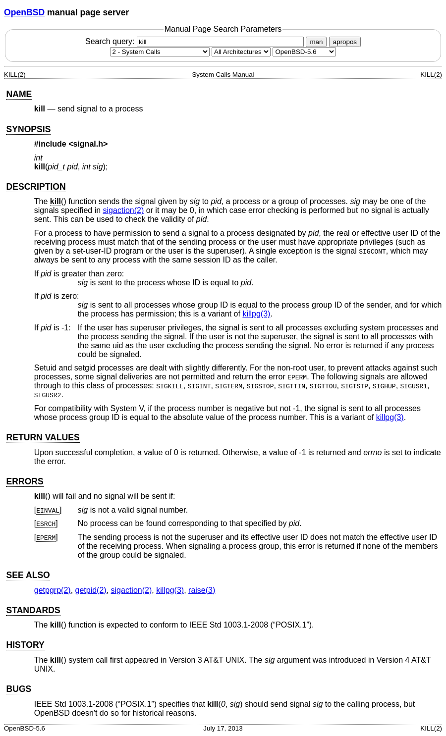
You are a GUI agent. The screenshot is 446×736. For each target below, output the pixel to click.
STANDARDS (33, 610)
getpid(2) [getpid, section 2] (91, 590)
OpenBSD (24, 12)
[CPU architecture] (241, 51)
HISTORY (25, 645)
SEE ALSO (28, 575)
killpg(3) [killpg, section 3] (256, 314)
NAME (19, 94)
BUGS (18, 689)
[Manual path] (304, 51)
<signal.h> (88, 144)
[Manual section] (160, 51)
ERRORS (24, 481)
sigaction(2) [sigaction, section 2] (123, 210)
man (316, 42)
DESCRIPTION (35, 187)
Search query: (195, 41)
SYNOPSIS (28, 129)
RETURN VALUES (42, 437)
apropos (345, 42)
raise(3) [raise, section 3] (201, 590)
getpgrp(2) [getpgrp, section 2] (52, 590)
